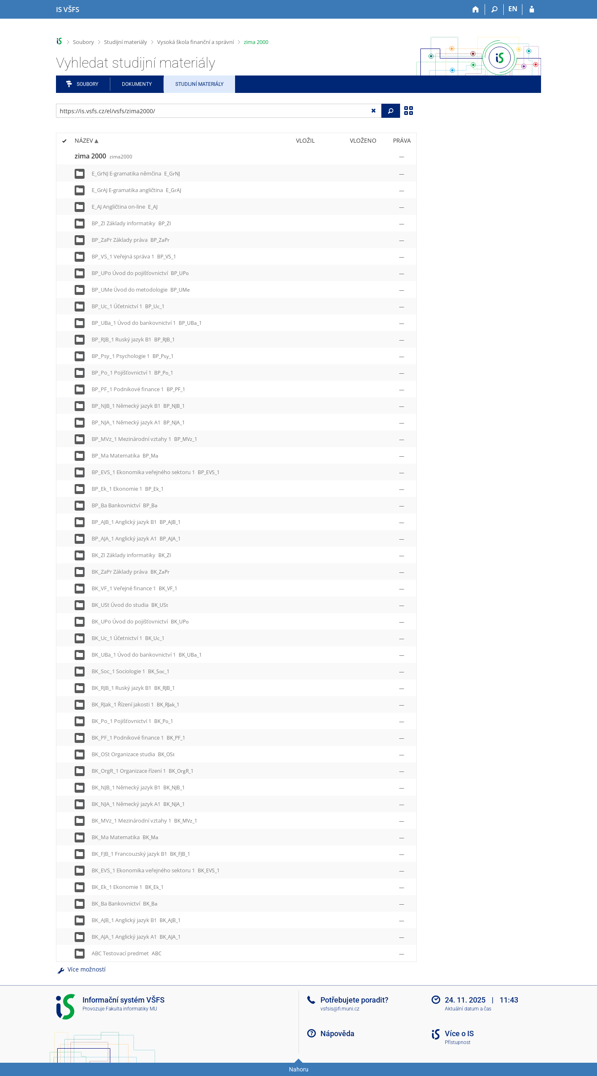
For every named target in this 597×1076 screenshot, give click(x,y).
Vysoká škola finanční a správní (195, 42)
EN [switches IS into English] (512, 8)
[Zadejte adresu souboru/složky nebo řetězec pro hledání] (218, 111)
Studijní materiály (125, 42)
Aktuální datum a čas (468, 1009)
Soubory (83, 42)
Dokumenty (137, 84)
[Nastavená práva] (401, 156)
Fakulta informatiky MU (131, 1009)
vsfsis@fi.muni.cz (339, 1009)
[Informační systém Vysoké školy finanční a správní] (67, 9)
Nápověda (337, 1033)
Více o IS (459, 1033)
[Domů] (475, 9)
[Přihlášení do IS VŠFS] (531, 9)
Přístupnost (458, 1042)
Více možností (81, 969)
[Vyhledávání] (494, 9)
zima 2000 (256, 42)
